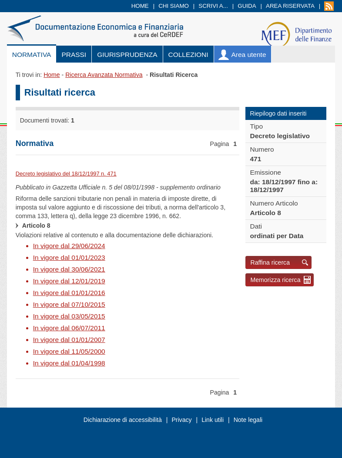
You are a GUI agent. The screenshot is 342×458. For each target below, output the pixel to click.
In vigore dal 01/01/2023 (69, 257)
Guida (247, 6)
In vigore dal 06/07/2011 (69, 328)
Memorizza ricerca (275, 279)
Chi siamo (173, 6)
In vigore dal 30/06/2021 (69, 269)
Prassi (73, 54)
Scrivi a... (213, 6)
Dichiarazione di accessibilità (123, 419)
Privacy (181, 419)
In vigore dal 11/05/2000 (69, 351)
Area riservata (290, 6)
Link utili (212, 419)
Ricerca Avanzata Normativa (103, 74)
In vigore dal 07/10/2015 (69, 304)
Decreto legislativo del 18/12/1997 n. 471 (66, 173)
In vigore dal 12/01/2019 (69, 281)
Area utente (248, 54)
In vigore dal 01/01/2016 (69, 292)
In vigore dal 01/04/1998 (69, 363)
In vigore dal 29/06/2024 (69, 245)
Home (140, 6)
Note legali (248, 419)
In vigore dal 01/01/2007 (69, 339)
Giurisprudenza (127, 54)
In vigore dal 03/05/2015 (69, 316)
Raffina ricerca (270, 262)
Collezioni (188, 54)
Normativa (31, 54)
